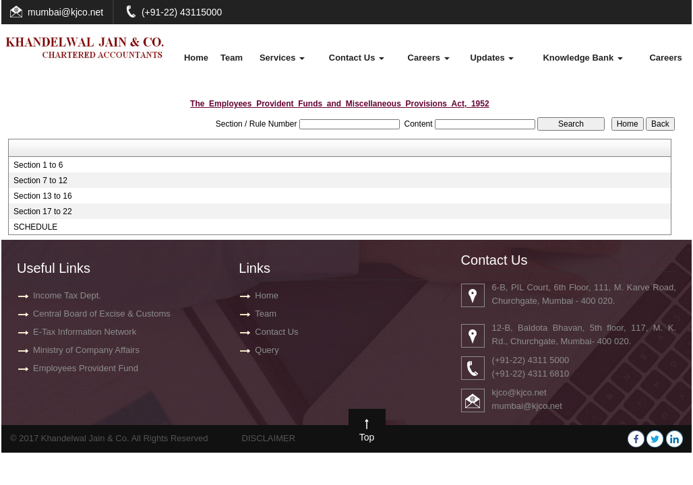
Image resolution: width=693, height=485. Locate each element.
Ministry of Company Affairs (86, 350)
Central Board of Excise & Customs (102, 314)
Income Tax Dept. (67, 295)
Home (196, 58)
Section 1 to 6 (38, 165)
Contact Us (356, 58)
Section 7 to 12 (40, 180)
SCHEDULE (35, 227)
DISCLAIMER (268, 438)
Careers (429, 58)
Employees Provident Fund (85, 368)
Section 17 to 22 (42, 211)
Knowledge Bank (582, 58)
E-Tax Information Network (84, 332)
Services (282, 58)
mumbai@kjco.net (65, 12)
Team (231, 58)
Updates (492, 58)
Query (266, 350)
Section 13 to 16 (42, 196)
